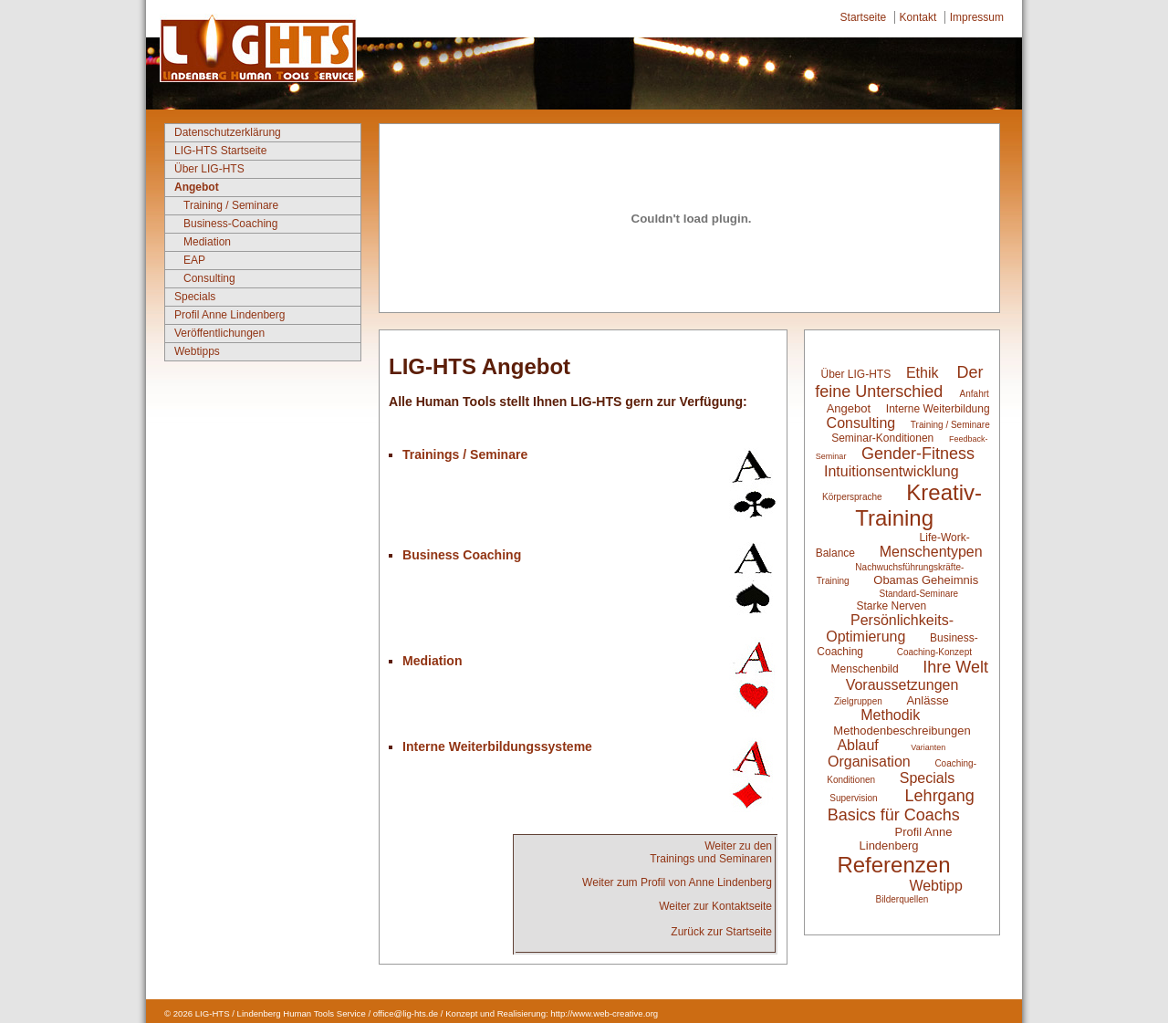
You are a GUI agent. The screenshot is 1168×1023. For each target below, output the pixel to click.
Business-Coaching (230, 223)
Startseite (863, 17)
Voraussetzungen (902, 685)
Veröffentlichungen (219, 333)
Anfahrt (974, 394)
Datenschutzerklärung (227, 132)
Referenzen (893, 864)
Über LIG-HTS (209, 168)
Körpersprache (852, 497)
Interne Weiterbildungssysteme (497, 746)
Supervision (853, 798)
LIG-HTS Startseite (220, 150)
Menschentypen (931, 551)
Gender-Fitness (918, 453)
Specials (194, 296)
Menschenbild (866, 669)
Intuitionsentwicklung (891, 471)
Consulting (209, 278)
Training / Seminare (230, 205)
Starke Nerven (891, 606)
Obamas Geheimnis (925, 580)
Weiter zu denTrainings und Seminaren (711, 852)
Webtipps (197, 351)
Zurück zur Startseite (721, 931)
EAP (194, 260)
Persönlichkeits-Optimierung (890, 628)
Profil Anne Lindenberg (229, 314)
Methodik (890, 715)
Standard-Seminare (918, 594)
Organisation (869, 761)
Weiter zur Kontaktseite (715, 906)
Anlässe (927, 700)
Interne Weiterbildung (938, 408)
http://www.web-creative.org (604, 1013)
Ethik (922, 373)
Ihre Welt (955, 667)
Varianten (928, 747)
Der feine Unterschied (899, 382)
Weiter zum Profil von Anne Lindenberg (677, 882)
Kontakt (918, 17)
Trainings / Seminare (464, 454)
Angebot (196, 187)
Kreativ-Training (918, 505)
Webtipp (935, 885)
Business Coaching (461, 555)
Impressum (977, 17)
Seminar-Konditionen (882, 438)
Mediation (207, 241)
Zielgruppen (858, 701)
